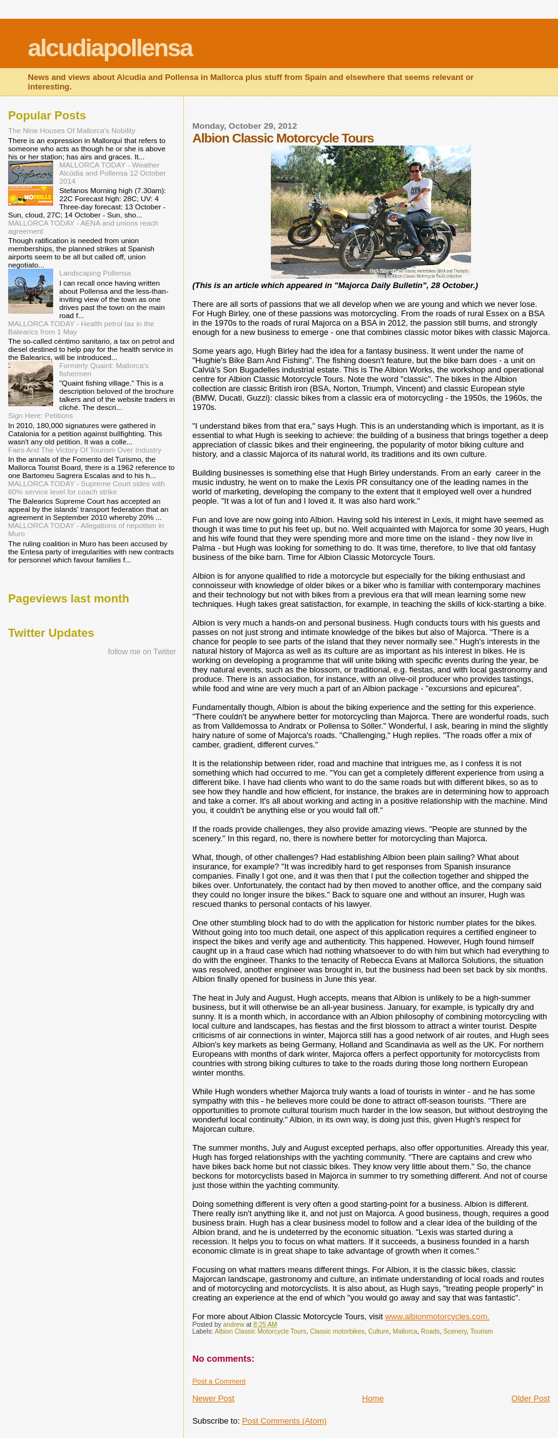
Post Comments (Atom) (284, 1421)
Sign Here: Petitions (40, 415)
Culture (379, 1331)
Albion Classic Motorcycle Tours (260, 1331)
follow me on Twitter (142, 651)
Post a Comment (218, 1381)
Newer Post (213, 1398)
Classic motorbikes (337, 1331)
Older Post (531, 1398)
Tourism (481, 1331)
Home (373, 1398)
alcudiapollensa (110, 47)
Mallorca (405, 1331)
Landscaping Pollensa (95, 273)
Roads (430, 1331)
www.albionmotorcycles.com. (437, 1316)
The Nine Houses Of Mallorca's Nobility (71, 130)
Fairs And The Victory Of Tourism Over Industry (84, 450)
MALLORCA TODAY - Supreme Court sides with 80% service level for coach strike (86, 487)
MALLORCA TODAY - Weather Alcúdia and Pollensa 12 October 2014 (112, 173)
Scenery (455, 1331)
